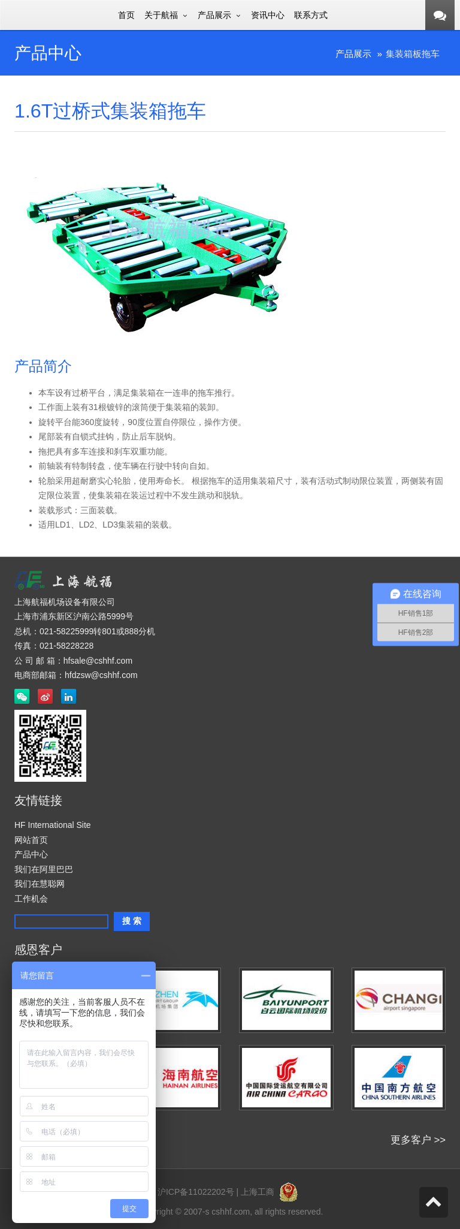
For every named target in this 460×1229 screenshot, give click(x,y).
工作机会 (31, 898)
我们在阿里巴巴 (43, 869)
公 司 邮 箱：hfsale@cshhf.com (73, 660)
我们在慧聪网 (39, 883)
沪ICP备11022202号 (196, 1192)
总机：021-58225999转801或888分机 (84, 631)
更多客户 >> (418, 1140)
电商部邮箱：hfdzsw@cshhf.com (76, 675)
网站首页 (31, 840)
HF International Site (52, 825)
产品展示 (353, 54)
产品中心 (31, 854)
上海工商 (271, 1192)
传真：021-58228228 (53, 645)
